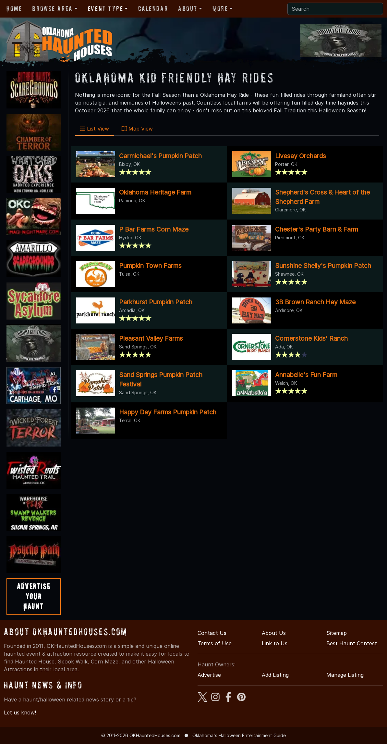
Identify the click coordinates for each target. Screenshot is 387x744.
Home (14, 8)
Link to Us (274, 643)
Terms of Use (215, 643)
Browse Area (52, 8)
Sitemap (336, 633)
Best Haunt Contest (351, 643)
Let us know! (20, 712)
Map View (137, 128)
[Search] (335, 9)
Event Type (105, 8)
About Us (274, 633)
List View (94, 128)
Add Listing (275, 675)
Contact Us (212, 633)
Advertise (209, 675)
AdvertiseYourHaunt (33, 596)
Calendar (153, 8)
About (187, 8)
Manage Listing (345, 675)
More (220, 8)
